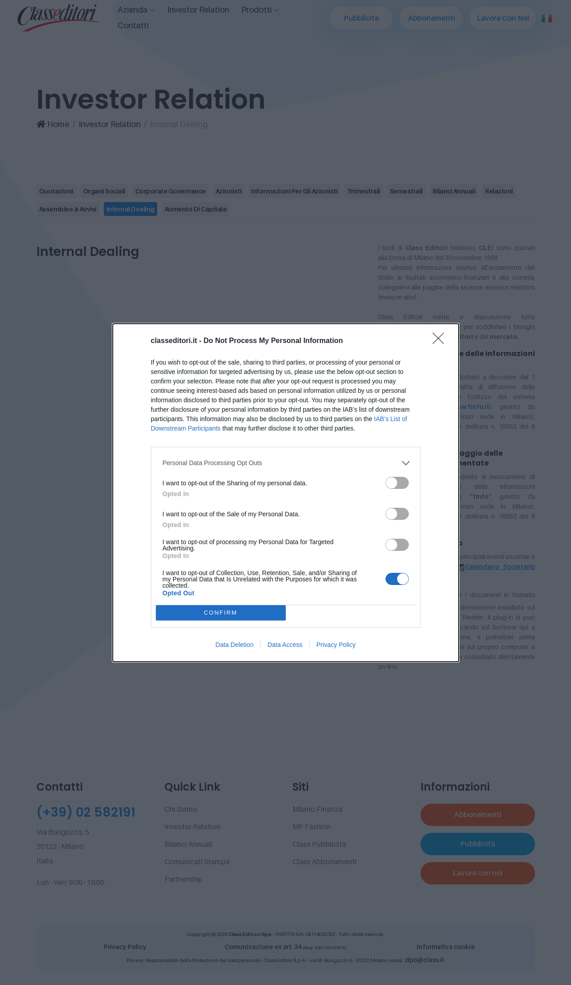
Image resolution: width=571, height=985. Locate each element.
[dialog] (286, 493)
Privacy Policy (335, 644)
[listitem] (286, 463)
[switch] (397, 483)
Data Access (284, 644)
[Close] (441, 341)
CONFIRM (221, 612)
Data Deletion (235, 644)
